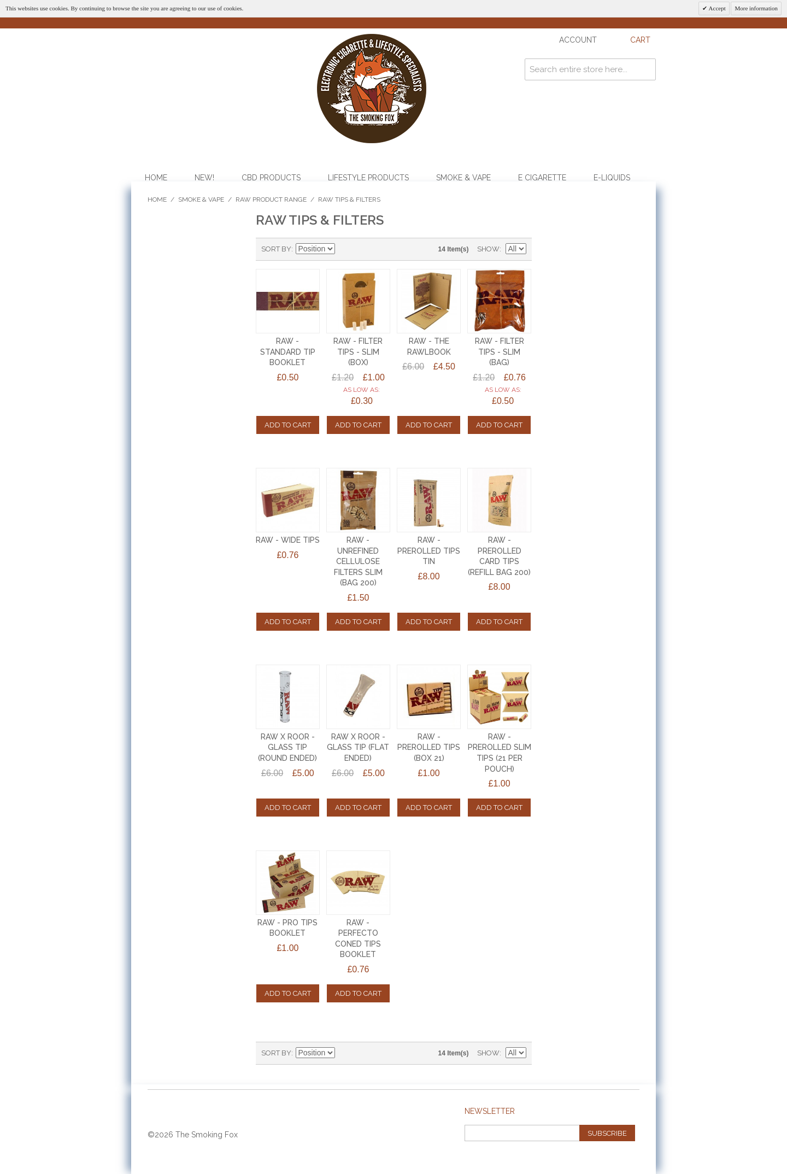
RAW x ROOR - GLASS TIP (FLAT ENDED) (358, 747)
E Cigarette (542, 177)
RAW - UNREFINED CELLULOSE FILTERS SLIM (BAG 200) (358, 561)
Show (488, 249)
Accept (716, 8)
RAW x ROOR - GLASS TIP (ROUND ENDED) (287, 747)
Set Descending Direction (345, 249)
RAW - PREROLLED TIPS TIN (428, 551)
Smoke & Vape (463, 177)
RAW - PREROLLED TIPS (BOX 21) (428, 747)
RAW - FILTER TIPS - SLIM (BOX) (358, 352)
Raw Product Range (271, 199)
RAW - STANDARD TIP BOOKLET (287, 352)
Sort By (276, 249)
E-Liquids (612, 177)
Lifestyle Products (368, 177)
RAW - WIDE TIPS (288, 540)
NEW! (204, 177)
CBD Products (271, 177)
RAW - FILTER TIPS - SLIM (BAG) (499, 352)
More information (756, 8)
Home (156, 177)
